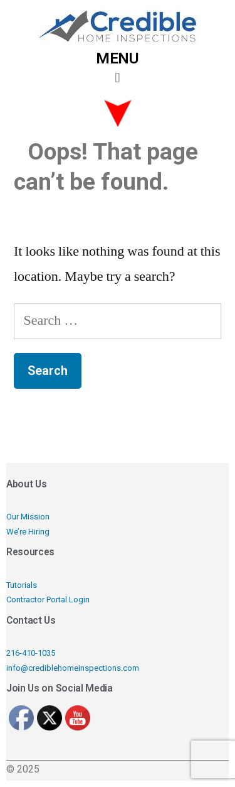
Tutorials (21, 585)
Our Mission (28, 516)
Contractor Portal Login (48, 599)
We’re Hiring (28, 531)
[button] (117, 78)
